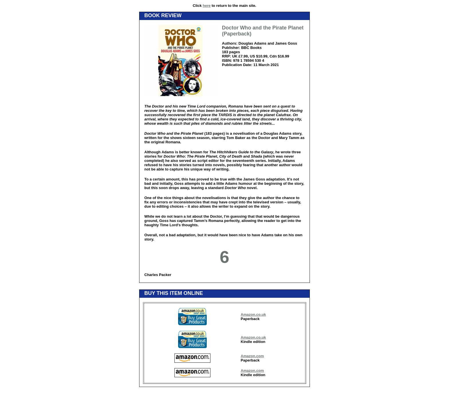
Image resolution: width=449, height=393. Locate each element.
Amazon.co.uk (253, 314)
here (206, 5)
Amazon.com (252, 356)
